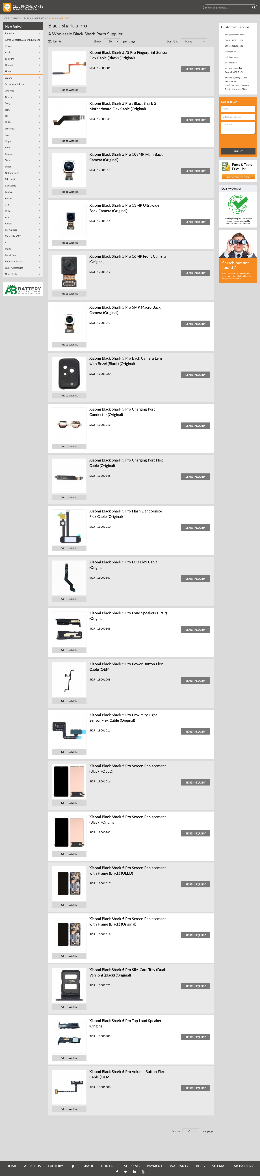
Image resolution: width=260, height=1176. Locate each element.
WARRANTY (179, 1166)
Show (97, 41)
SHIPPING (132, 1166)
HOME (11, 1166)
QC (72, 1166)
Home (6, 18)
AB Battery (243, 1166)
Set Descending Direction (210, 41)
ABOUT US (32, 1166)
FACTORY (55, 1166)
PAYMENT (155, 1166)
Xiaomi (17, 18)
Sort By (172, 41)
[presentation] (237, 141)
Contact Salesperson (238, 176)
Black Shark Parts (35, 18)
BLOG (200, 1166)
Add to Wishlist (69, 89)
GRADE (88, 1166)
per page (129, 41)
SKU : (92, 68)
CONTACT (109, 1166)
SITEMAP (219, 1166)
